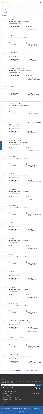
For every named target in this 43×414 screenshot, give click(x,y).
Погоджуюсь (21, 411)
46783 (32, 370)
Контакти (4, 401)
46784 (36, 370)
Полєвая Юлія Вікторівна (22, 142)
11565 (24, 370)
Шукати (18, 6)
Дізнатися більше (21, 409)
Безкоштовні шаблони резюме (10, 397)
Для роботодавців (6, 405)
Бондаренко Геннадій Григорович (24, 322)
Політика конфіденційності (9, 391)
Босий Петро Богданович (22, 105)
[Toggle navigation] (41, 2)
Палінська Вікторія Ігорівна (23, 21)
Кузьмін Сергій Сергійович (23, 339)
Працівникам (5, 403)
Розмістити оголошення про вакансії (11, 399)
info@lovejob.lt (36, 397)
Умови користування (7, 393)
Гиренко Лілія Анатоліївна (22, 126)
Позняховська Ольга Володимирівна (25, 88)
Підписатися (38, 385)
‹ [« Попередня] (1, 370)
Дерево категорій (6, 395)
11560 (9, 370)
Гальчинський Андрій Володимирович (25, 356)
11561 (12, 370)
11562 (15, 370)
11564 (21, 370)
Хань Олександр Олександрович (24, 54)
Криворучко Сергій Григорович (24, 70)
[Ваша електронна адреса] (18, 385)
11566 (27, 370)
